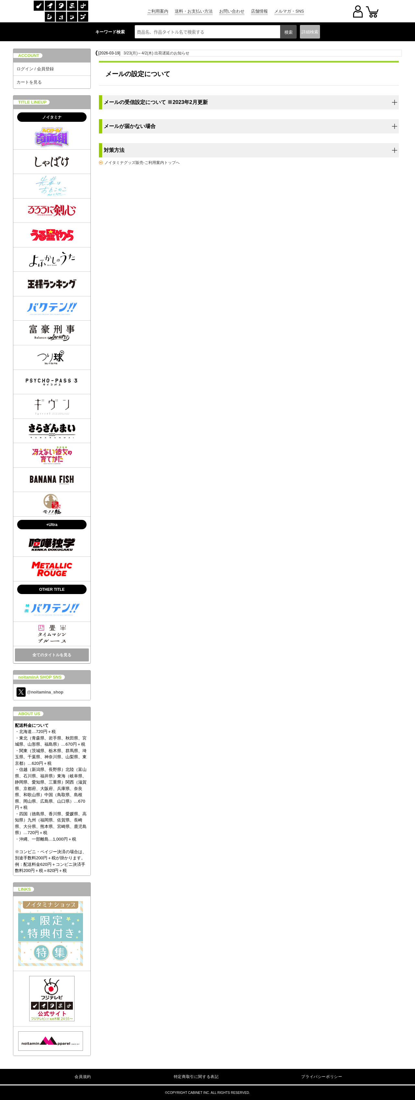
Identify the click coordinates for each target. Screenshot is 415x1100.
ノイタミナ (52, 117)
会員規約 (83, 1076)
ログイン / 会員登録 (35, 68)
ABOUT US (29, 713)
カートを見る (29, 82)
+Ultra (51, 524)
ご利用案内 (157, 11)
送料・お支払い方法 (194, 11)
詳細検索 (310, 31)
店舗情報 (259, 11)
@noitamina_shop (40, 692)
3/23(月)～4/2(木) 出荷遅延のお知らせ (156, 53)
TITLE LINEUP (32, 102)
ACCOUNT (28, 55)
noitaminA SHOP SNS (40, 677)
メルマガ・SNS (289, 11)
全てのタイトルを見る (51, 655)
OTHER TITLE (52, 589)
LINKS (24, 889)
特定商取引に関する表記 (196, 1076)
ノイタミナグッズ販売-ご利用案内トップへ (142, 162)
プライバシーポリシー (321, 1076)
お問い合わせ (231, 11)
